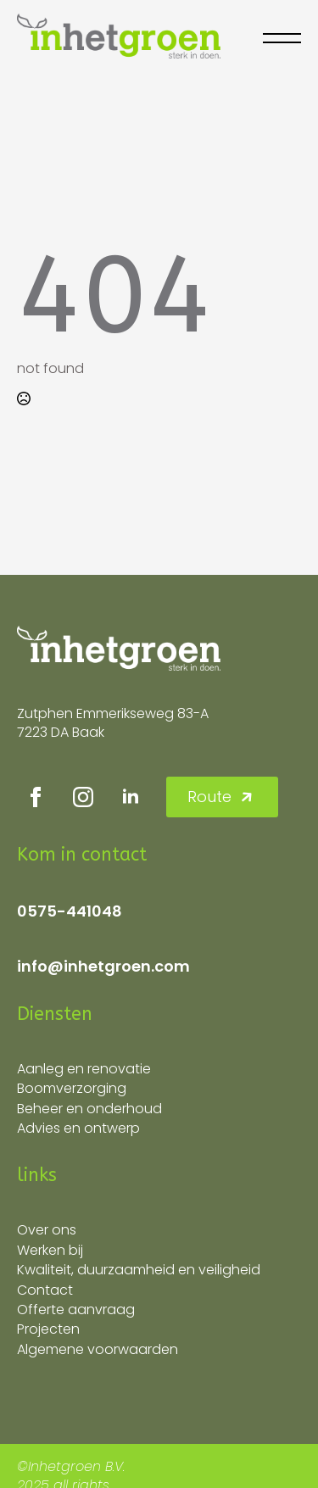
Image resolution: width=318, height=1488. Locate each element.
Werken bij (50, 1250)
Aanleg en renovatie (84, 1068)
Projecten (48, 1329)
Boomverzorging (71, 1088)
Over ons (46, 1230)
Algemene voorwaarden (97, 1349)
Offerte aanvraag (76, 1309)
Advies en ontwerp (78, 1128)
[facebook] (35, 797)
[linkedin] (130, 797)
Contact (45, 1290)
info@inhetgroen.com (103, 966)
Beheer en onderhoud (89, 1108)
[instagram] (83, 797)
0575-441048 (69, 911)
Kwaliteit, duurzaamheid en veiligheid (138, 1269)
